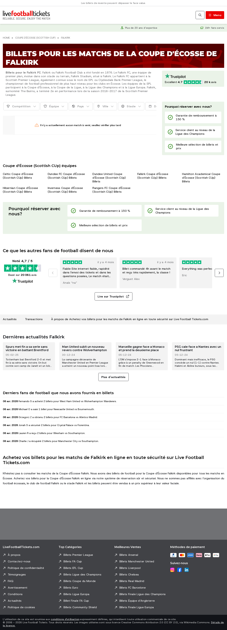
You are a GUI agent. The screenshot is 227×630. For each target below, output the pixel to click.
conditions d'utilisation (65, 619)
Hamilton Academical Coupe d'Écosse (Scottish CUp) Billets (201, 177)
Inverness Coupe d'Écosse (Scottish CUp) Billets (65, 190)
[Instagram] (172, 570)
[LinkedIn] (186, 570)
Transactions (34, 319)
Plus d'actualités (113, 377)
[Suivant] (219, 273)
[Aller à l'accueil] (26, 15)
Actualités (10, 319)
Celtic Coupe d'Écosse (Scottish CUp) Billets (18, 176)
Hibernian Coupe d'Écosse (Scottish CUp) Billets (20, 190)
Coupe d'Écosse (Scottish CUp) (35, 37)
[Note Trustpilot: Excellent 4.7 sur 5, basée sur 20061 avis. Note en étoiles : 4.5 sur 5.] (193, 79)
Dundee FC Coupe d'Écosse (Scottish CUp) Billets (66, 176)
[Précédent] (53, 273)
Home (6, 37)
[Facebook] (179, 570)
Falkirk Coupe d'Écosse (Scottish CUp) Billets (152, 176)
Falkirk (65, 37)
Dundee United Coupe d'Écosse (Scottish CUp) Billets (109, 177)
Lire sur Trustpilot (113, 296)
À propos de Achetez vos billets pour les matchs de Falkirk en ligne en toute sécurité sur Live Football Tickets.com (129, 319)
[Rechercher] (200, 15)
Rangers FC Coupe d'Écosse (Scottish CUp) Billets (111, 190)
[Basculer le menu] (215, 15)
